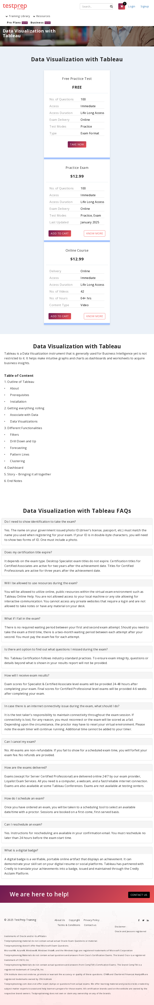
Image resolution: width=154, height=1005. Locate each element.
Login (131, 6)
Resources (41, 16)
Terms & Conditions (69, 925)
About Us (60, 920)
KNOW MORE (94, 233)
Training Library (17, 16)
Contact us (90, 925)
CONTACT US (139, 895)
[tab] (77, 521)
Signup (145, 6)
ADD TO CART (60, 233)
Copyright (74, 920)
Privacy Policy (91, 920)
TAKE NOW (77, 144)
